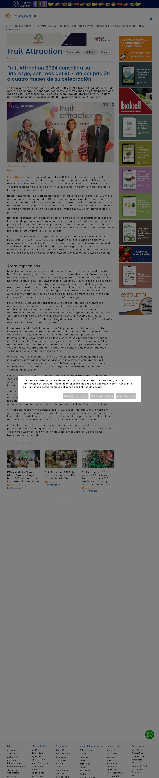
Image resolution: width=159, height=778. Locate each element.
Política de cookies (90, 387)
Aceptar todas (126, 396)
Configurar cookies (75, 396)
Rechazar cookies (102, 396)
